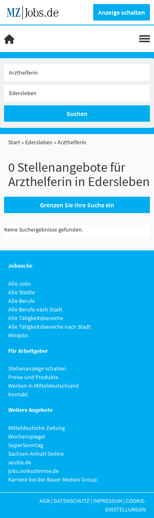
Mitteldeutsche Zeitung (36, 428)
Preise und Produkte (33, 377)
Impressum (107, 500)
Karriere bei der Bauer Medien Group (52, 479)
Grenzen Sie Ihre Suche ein (77, 205)
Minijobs (18, 335)
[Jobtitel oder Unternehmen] (77, 72)
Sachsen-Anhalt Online (36, 453)
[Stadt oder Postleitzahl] (77, 93)
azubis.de (19, 462)
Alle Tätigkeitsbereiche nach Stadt (49, 326)
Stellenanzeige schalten (37, 368)
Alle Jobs (19, 283)
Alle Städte (21, 292)
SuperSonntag (25, 445)
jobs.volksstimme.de (33, 471)
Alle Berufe (21, 300)
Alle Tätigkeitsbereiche (35, 318)
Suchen (77, 113)
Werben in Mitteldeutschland (43, 385)
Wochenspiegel (26, 436)
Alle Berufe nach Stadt (35, 309)
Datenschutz (71, 500)
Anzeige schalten (121, 12)
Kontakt (18, 394)
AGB (44, 500)
